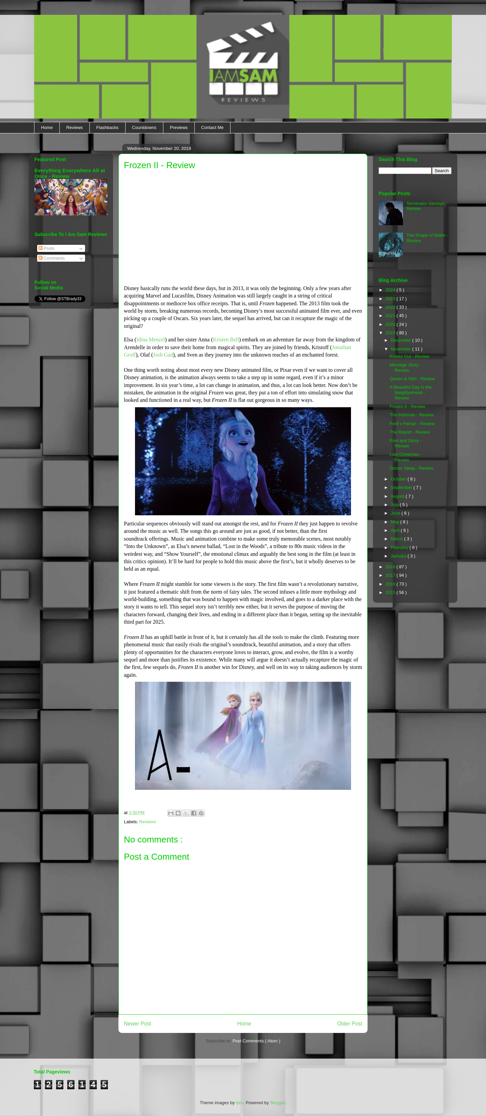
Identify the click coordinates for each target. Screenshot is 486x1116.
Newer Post (137, 1024)
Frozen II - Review (407, 406)
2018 (391, 566)
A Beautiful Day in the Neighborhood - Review (410, 392)
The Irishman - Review (411, 414)
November (401, 349)
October (399, 479)
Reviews (74, 127)
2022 (391, 307)
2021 (391, 315)
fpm (239, 1102)
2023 (391, 298)
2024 (391, 289)
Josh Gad (163, 355)
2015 (391, 592)
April (396, 530)
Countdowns (144, 127)
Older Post (349, 1024)
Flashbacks (107, 127)
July (395, 504)
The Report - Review (409, 432)
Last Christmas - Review (405, 457)
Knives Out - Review (409, 356)
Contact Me (212, 127)
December (401, 340)
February (400, 547)
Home (47, 127)
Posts (46, 248)
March (397, 538)
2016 (391, 584)
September (402, 487)
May (395, 521)
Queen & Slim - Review (412, 378)
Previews (179, 127)
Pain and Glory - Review (405, 443)
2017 (391, 575)
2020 (391, 324)
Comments (51, 258)
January (399, 556)
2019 (391, 332)
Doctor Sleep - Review (411, 468)
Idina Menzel (150, 339)
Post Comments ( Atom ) (256, 1040)
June (396, 513)
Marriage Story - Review (405, 367)
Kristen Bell (226, 339)
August (398, 496)
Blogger (277, 1102)
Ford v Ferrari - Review (411, 423)
